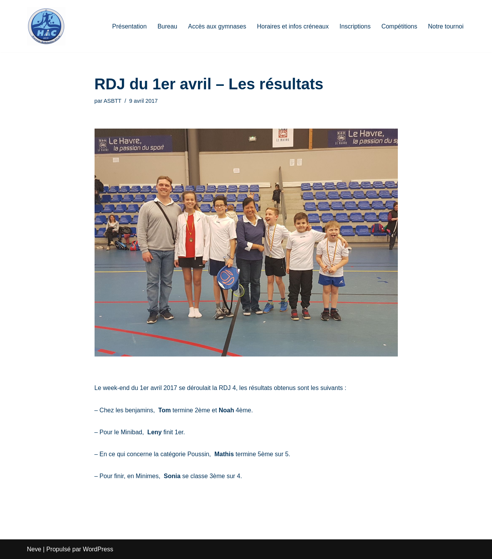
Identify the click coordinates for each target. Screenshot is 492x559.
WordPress (98, 549)
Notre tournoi (446, 26)
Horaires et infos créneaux (293, 26)
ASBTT (112, 101)
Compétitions (399, 26)
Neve (34, 549)
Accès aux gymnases (217, 26)
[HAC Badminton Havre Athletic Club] (46, 26)
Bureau (168, 26)
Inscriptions (355, 26)
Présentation (129, 26)
